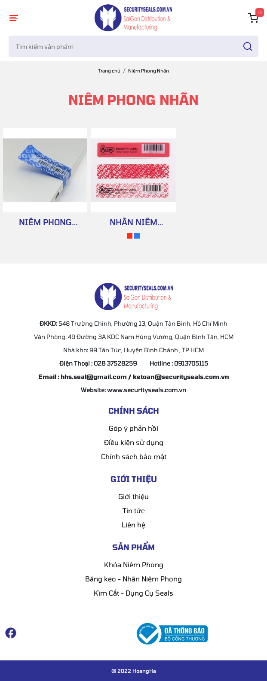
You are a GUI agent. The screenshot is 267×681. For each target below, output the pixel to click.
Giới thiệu (133, 496)
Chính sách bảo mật (133, 456)
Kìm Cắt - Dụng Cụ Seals (133, 593)
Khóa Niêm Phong (133, 564)
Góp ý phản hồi (133, 428)
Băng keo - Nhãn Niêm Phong (133, 579)
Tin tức (134, 510)
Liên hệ (133, 525)
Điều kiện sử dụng (133, 442)
